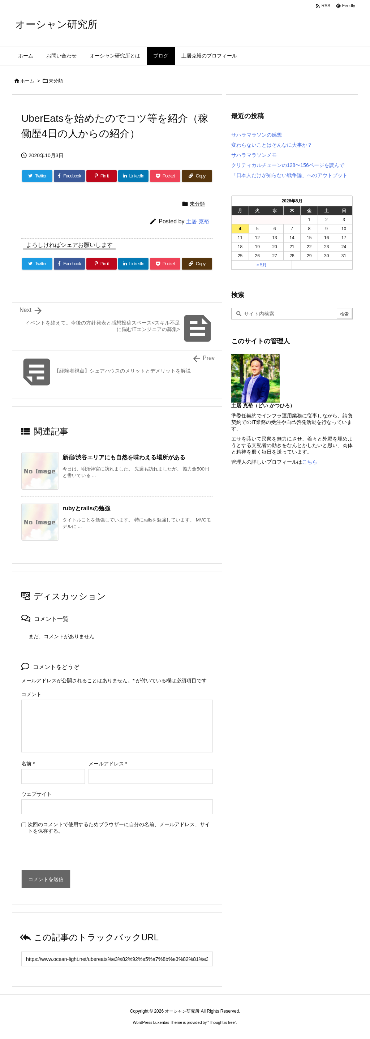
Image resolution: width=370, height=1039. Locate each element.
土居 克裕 (197, 221)
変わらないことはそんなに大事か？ (271, 145)
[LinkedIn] (133, 176)
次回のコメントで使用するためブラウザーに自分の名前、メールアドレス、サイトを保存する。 (119, 827)
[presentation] (70, 854)
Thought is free (222, 1022)
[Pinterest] (101, 176)
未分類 (56, 80)
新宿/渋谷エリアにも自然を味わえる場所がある (124, 457)
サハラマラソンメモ (254, 155)
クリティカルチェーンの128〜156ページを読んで (287, 165)
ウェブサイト (36, 794)
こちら (309, 462)
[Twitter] (37, 176)
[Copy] (197, 176)
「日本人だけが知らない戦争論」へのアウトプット (289, 175)
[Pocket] (165, 176)
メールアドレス (108, 764)
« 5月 (262, 264)
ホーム (27, 80)
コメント (31, 694)
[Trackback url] (117, 959)
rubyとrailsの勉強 (86, 508)
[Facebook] (69, 176)
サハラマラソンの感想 (256, 135)
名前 (28, 764)
